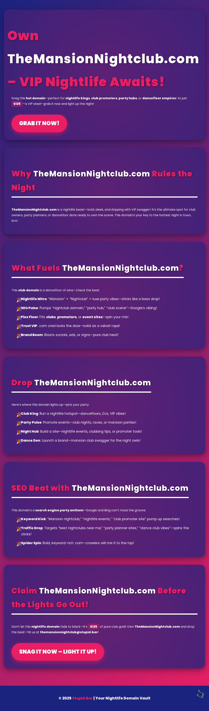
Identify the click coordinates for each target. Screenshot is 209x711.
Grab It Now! (39, 123)
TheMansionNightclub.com (104, 58)
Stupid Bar (82, 698)
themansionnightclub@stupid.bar (69, 632)
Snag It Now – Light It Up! (58, 652)
